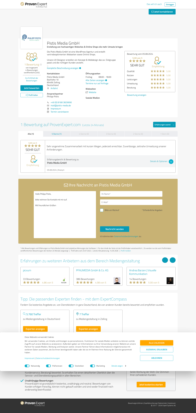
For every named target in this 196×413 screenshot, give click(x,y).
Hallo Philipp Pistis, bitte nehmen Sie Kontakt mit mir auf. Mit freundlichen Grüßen (65, 214)
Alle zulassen (156, 384)
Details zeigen (117, 408)
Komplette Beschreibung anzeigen (63, 68)
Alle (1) (31, 133)
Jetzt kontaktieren (162, 11)
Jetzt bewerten (31, 88)
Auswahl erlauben (156, 391)
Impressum (29, 400)
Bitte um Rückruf (112, 210)
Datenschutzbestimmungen (48, 400)
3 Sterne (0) (111, 133)
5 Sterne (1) (57, 133)
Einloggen (170, 4)
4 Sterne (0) (84, 133)
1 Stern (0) (164, 133)
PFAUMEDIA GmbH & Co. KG (92, 270)
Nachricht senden (114, 229)
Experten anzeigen (35, 329)
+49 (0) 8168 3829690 (61, 102)
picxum (27, 270)
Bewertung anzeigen (136, 94)
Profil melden (126, 250)
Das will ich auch (154, 4)
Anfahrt (54, 88)
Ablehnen (156, 400)
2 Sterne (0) (138, 133)
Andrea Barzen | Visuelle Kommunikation (142, 272)
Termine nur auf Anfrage (97, 83)
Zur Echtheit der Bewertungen (31, 79)
